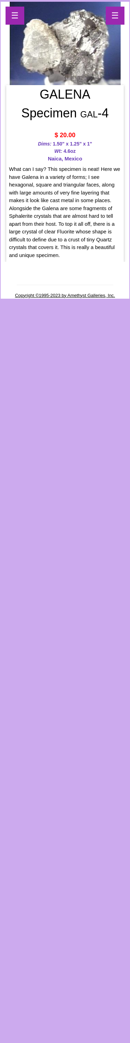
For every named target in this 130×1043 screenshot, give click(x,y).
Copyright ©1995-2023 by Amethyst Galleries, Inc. (65, 295)
